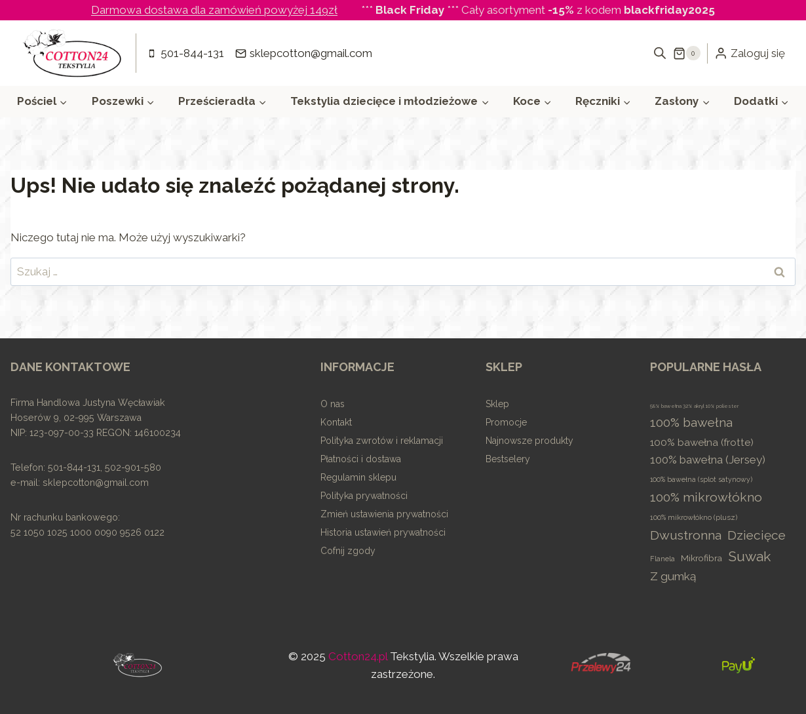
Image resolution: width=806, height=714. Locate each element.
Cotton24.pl (357, 656)
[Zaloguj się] (749, 53)
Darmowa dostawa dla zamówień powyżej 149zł (214, 9)
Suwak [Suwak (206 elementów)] (749, 556)
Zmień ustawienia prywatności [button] (384, 514)
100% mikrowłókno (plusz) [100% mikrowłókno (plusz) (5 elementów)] (693, 517)
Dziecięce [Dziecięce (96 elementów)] (756, 535)
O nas (332, 404)
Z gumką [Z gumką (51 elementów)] (673, 576)
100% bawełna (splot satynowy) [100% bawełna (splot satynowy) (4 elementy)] (701, 479)
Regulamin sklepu (358, 477)
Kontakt (336, 422)
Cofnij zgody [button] (347, 550)
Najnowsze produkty (529, 440)
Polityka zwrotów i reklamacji (381, 440)
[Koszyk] (686, 53)
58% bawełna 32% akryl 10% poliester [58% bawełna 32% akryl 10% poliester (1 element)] (694, 406)
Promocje (506, 422)
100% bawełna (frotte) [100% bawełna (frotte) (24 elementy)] (702, 442)
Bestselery (508, 459)
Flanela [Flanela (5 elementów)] (662, 559)
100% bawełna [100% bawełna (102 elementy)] (691, 422)
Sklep (497, 404)
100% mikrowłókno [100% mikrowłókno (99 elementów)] (706, 497)
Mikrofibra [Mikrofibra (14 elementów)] (701, 558)
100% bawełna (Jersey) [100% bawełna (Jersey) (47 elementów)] (707, 459)
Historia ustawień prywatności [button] (383, 532)
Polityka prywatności (364, 495)
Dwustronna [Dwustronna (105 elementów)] (685, 535)
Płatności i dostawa (360, 459)
